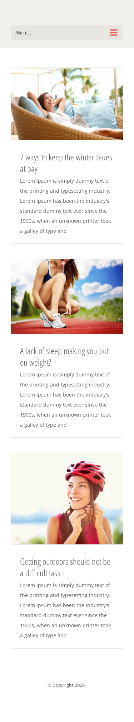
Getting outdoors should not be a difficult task (65, 567)
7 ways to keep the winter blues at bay (66, 162)
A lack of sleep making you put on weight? (64, 356)
